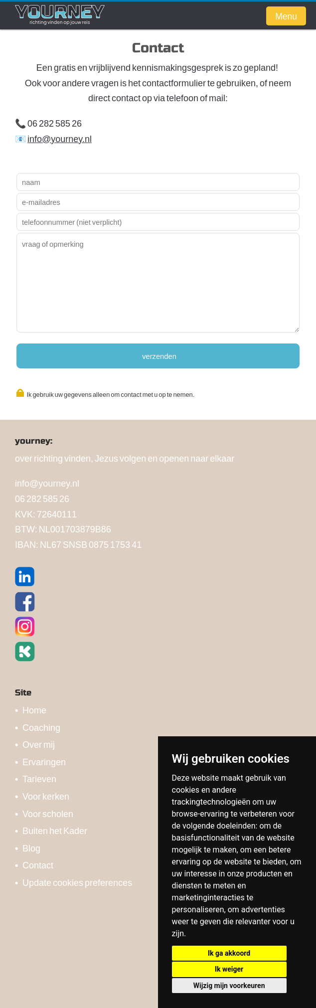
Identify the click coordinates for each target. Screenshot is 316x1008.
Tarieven (39, 778)
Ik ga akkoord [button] (229, 953)
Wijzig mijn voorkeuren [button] (229, 986)
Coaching (41, 727)
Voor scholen (47, 813)
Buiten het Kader (54, 830)
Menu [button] (286, 15)
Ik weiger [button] (229, 969)
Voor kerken (45, 796)
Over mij (38, 744)
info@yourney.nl (59, 138)
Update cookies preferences (77, 882)
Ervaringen (44, 761)
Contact (37, 864)
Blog (31, 847)
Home (34, 709)
